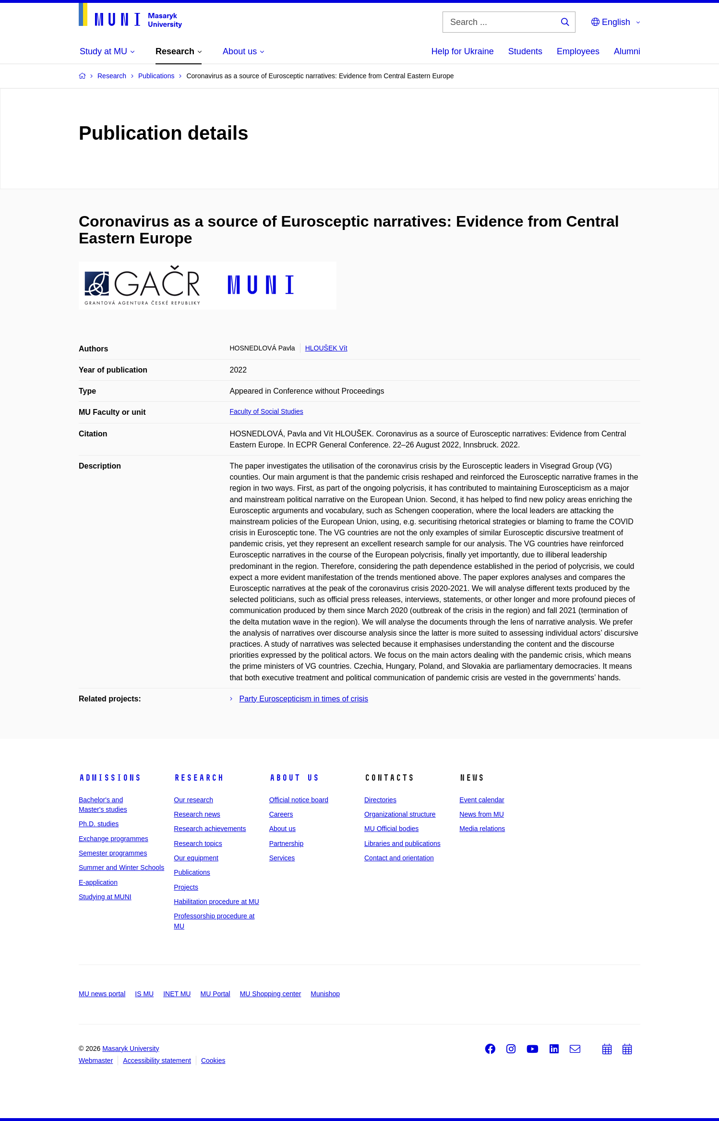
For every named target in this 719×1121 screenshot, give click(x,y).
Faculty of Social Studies (266, 411)
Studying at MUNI (105, 897)
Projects (186, 887)
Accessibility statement (157, 1060)
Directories (380, 800)
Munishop (325, 994)
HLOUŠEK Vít (326, 348)
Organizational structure (400, 814)
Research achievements (210, 828)
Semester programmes (113, 853)
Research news (197, 814)
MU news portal (102, 994)
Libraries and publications (402, 843)
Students (525, 51)
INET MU (177, 994)
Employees (578, 51)
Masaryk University (130, 1048)
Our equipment (196, 858)
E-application (98, 882)
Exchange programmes (113, 839)
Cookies (213, 1060)
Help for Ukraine (462, 51)
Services (282, 858)
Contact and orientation (399, 858)
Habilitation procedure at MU (216, 901)
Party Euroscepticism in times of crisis (304, 699)
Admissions (110, 777)
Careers (281, 814)
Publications (192, 872)
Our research (193, 800)
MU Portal (215, 994)
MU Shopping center (270, 994)
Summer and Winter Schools (121, 867)
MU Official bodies (391, 828)
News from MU (481, 814)
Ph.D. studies (99, 824)
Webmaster (96, 1060)
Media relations (482, 828)
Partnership (286, 843)
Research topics (198, 843)
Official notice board (298, 800)
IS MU (144, 994)
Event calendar (481, 800)
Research (199, 777)
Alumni (627, 51)
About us (294, 777)
